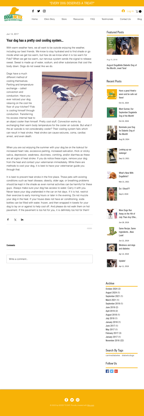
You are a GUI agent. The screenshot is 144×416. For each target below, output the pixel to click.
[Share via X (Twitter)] (15, 219)
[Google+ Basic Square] (116, 371)
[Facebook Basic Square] (107, 371)
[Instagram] (44, 11)
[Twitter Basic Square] (111, 371)
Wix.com (90, 405)
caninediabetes (113, 355)
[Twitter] (38, 11)
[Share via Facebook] (8, 219)
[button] (139, 11)
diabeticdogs (128, 355)
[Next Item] (134, 46)
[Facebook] (33, 11)
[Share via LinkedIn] (22, 219)
